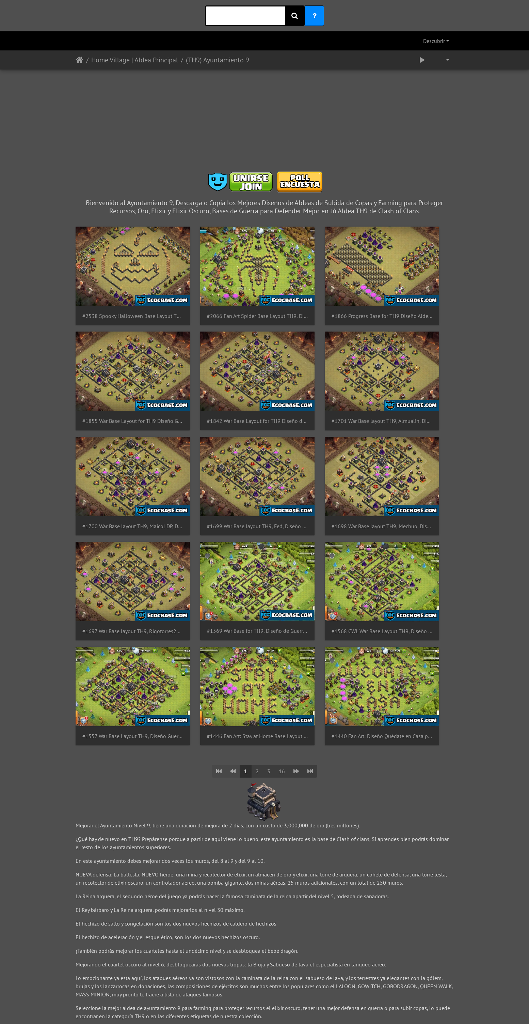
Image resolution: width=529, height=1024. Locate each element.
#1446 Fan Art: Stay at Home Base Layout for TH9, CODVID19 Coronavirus (216, 554)
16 (282, 589)
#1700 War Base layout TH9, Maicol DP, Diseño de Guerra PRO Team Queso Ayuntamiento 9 (313, 383)
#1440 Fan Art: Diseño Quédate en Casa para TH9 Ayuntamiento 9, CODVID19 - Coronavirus (313, 554)
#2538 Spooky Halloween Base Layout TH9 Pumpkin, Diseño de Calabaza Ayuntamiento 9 (119, 297)
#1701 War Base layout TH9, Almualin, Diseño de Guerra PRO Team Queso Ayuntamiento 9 (216, 383)
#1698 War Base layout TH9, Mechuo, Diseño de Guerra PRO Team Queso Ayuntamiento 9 (119, 468)
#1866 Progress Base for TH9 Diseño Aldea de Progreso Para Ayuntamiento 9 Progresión (313, 297)
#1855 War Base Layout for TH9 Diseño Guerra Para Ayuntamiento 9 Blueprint (410, 297)
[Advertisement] (264, 122)
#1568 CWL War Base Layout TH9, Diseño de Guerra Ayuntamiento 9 (410, 468)
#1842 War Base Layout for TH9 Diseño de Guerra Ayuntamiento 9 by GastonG (119, 383)
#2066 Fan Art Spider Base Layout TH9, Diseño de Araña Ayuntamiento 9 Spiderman (216, 297)
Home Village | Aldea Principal (134, 60)
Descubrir (434, 40)
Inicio (79, 60)
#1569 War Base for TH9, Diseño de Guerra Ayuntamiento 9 (313, 468)
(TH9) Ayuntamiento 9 (217, 60)
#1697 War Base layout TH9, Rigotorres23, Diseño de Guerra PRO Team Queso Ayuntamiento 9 (216, 468)
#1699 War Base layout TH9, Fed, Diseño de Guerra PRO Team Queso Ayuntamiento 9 (410, 383)
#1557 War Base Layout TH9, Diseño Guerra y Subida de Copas (119, 554)
